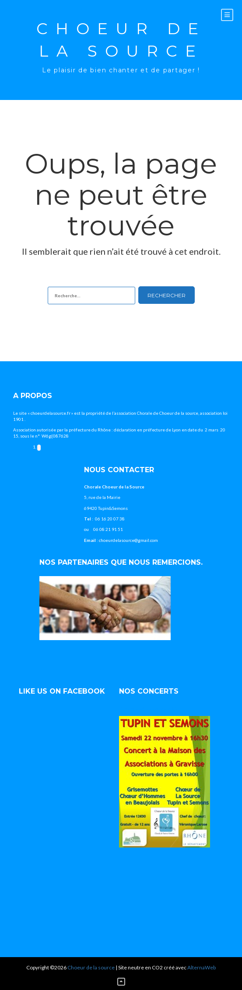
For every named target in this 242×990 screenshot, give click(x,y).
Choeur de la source (121, 40)
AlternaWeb (201, 967)
